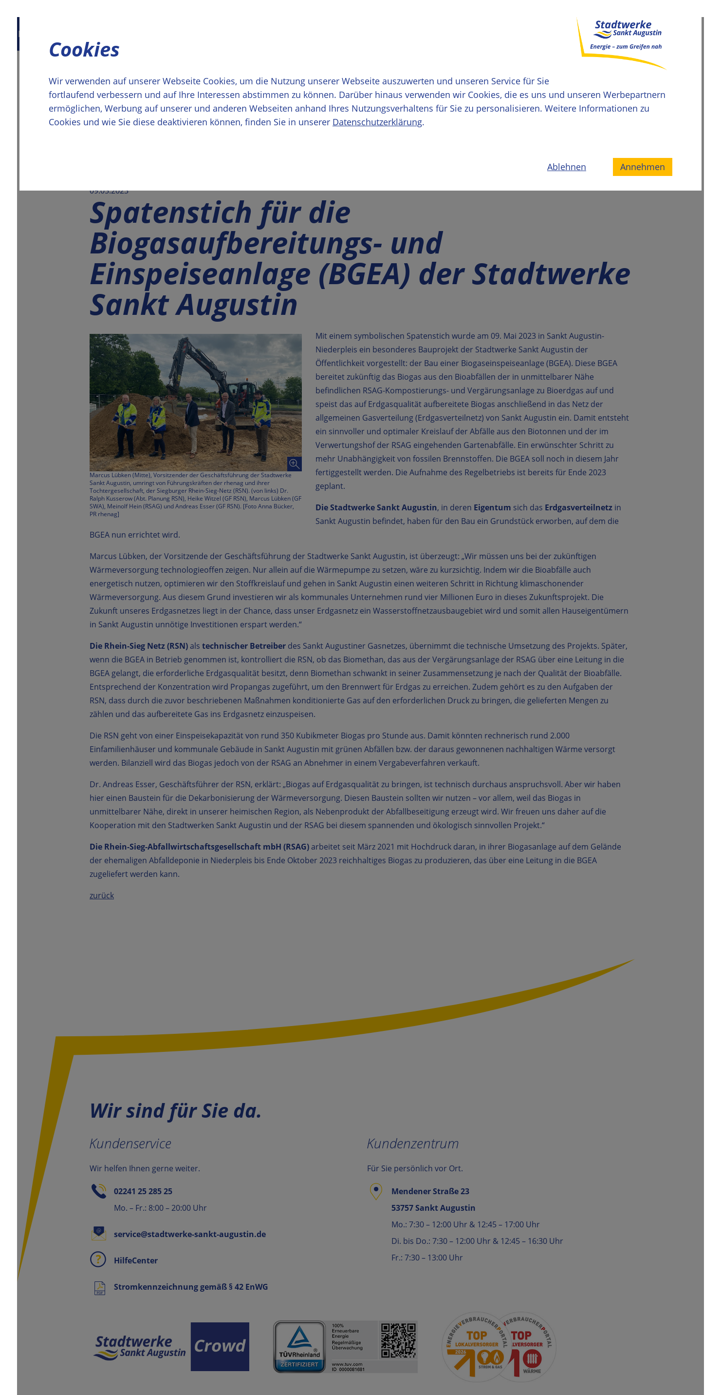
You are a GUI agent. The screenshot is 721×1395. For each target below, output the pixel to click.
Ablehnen (566, 167)
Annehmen (642, 167)
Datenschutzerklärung (377, 122)
